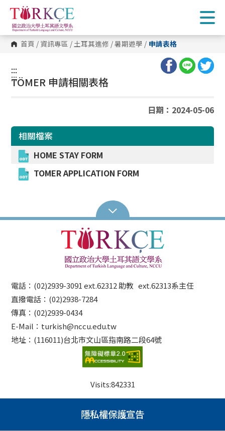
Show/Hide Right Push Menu (207, 17)
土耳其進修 (91, 44)
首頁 (28, 44)
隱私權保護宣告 (112, 413)
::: (14, 70)
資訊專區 (54, 44)
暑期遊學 (129, 44)
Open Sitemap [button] (113, 210)
